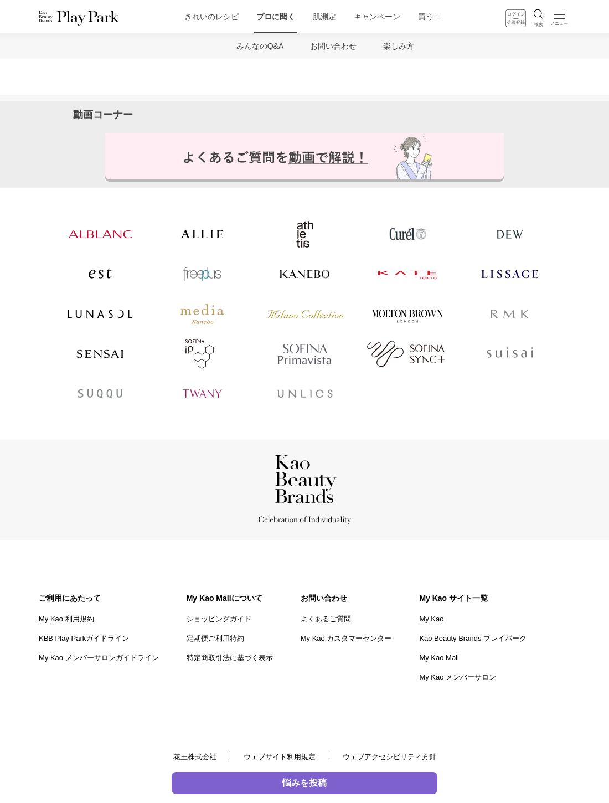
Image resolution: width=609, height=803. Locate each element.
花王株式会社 (194, 756)
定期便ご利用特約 (215, 638)
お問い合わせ (333, 46)
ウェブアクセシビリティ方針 (389, 756)
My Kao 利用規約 (66, 618)
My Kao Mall (439, 657)
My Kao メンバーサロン (457, 677)
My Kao (431, 618)
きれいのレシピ (211, 16)
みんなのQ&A (260, 46)
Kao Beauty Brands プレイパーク (473, 638)
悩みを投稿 (304, 782)
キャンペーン (377, 16)
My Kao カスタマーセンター (346, 638)
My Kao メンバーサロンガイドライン (99, 657)
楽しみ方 (398, 46)
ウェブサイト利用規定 (280, 756)
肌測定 (324, 16)
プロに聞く (275, 16)
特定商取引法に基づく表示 (230, 657)
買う (425, 16)
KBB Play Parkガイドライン (84, 638)
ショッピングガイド (219, 618)
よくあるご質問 (326, 618)
